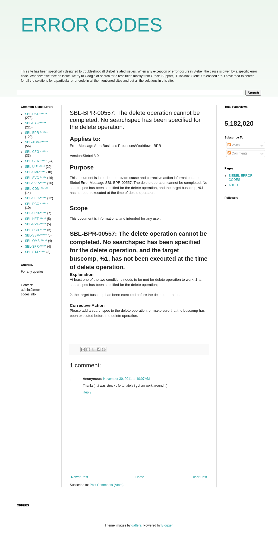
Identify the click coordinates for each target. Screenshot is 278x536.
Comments (237, 153)
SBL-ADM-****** (36, 142)
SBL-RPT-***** (35, 224)
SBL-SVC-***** (35, 178)
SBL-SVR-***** (35, 183)
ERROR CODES (91, 25)
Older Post (199, 477)
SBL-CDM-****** (36, 189)
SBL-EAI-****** (35, 123)
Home (139, 477)
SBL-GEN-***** (36, 161)
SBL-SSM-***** (36, 235)
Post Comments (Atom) (107, 485)
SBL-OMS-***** (36, 241)
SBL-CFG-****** (36, 152)
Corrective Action (87, 305)
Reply (87, 392)
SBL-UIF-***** (35, 167)
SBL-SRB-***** (35, 213)
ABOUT (234, 185)
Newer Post (79, 477)
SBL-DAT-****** (36, 114)
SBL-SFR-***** (35, 246)
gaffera (136, 525)
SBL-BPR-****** (36, 133)
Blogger (167, 525)
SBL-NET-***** (35, 219)
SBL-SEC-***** (35, 198)
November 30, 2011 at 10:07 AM (126, 379)
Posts (234, 145)
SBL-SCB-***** (35, 230)
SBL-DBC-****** (36, 204)
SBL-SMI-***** (35, 172)
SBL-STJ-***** (35, 252)
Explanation (82, 274)
